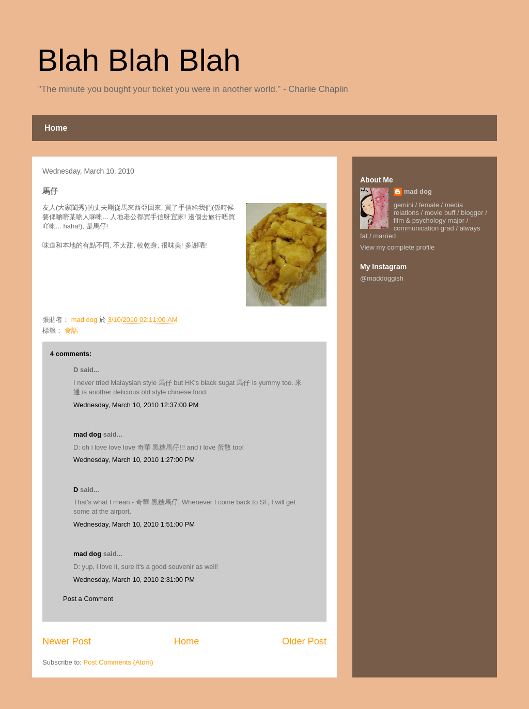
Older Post (304, 641)
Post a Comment (88, 599)
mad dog (87, 434)
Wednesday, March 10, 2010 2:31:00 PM (134, 579)
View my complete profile (397, 247)
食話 (71, 330)
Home (55, 128)
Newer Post (66, 641)
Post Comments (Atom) (118, 662)
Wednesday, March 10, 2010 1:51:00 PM (134, 524)
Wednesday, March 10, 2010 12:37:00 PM (135, 405)
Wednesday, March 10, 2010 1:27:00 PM (134, 460)
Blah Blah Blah (139, 60)
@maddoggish (381, 278)
